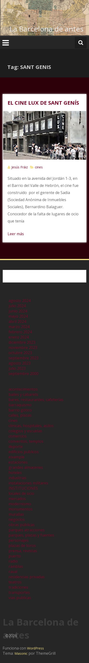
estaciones (18, 462)
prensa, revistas (23, 550)
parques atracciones (27, 529)
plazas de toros (22, 545)
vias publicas (20, 597)
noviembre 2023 (23, 347)
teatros (15, 582)
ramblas (16, 566)
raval (13, 571)
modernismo (20, 503)
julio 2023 (17, 368)
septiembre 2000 (23, 373)
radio (13, 561)
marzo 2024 (19, 326)
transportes (19, 592)
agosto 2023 (20, 363)
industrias (17, 477)
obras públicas (22, 524)
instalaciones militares (28, 483)
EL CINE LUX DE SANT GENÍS (43, 102)
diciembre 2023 (22, 342)
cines (39, 167)
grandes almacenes (26, 467)
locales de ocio (21, 493)
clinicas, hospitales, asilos (31, 425)
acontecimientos (23, 389)
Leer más (16, 233)
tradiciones (18, 587)
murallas (16, 514)
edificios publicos (24, 451)
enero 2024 (19, 337)
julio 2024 (17, 305)
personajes (18, 540)
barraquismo (20, 404)
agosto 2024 (20, 300)
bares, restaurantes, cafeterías (36, 399)
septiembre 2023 (23, 358)
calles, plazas (20, 415)
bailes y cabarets (23, 394)
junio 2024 (18, 311)
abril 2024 (17, 321)
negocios (17, 519)
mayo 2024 (18, 316)
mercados (17, 498)
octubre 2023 (20, 352)
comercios (18, 436)
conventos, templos (26, 441)
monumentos (21, 509)
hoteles (15, 472)
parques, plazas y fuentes (31, 535)
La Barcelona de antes (46, 29)
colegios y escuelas (25, 430)
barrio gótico (20, 410)
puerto (15, 556)
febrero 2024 (20, 331)
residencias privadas (27, 576)
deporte (16, 446)
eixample (16, 457)
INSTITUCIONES (23, 488)
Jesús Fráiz (19, 167)
